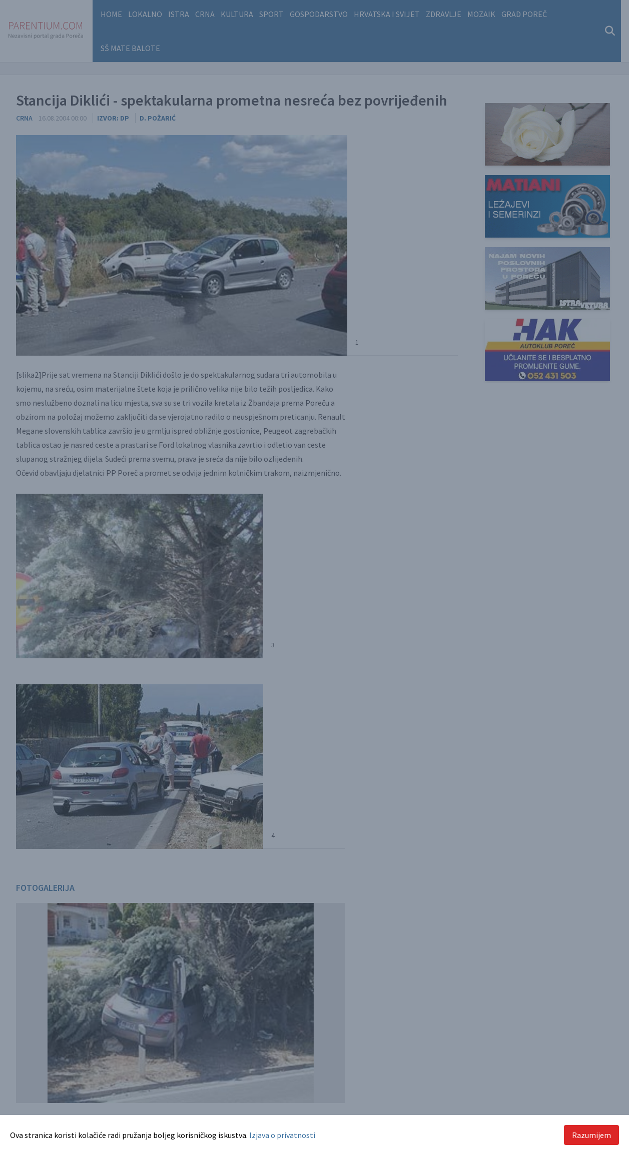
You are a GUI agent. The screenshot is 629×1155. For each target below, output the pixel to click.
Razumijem (591, 1135)
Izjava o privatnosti (282, 1135)
